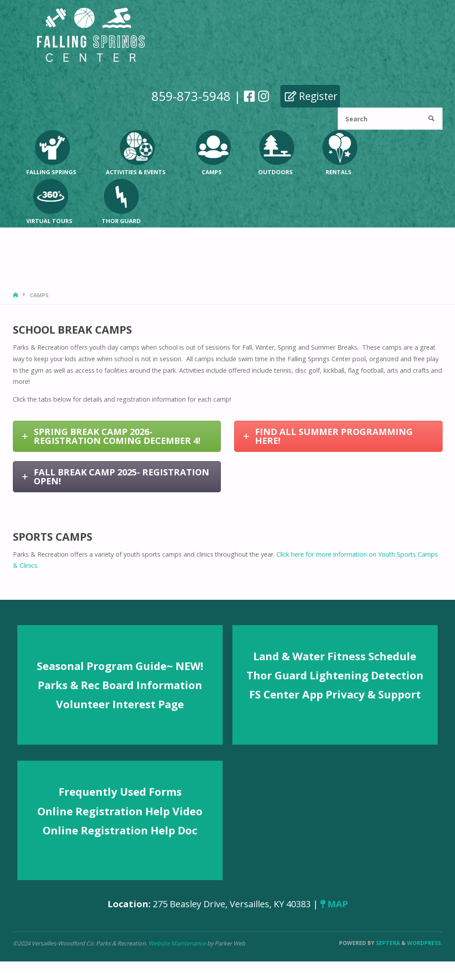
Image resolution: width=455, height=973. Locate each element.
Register (311, 96)
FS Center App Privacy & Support (335, 694)
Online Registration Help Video (120, 811)
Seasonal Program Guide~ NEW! (120, 665)
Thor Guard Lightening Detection (335, 675)
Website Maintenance (177, 943)
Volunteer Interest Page (120, 704)
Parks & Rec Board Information (120, 685)
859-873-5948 (191, 96)
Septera (387, 943)
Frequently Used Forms (120, 791)
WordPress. (425, 943)
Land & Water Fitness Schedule (334, 656)
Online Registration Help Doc (120, 830)
